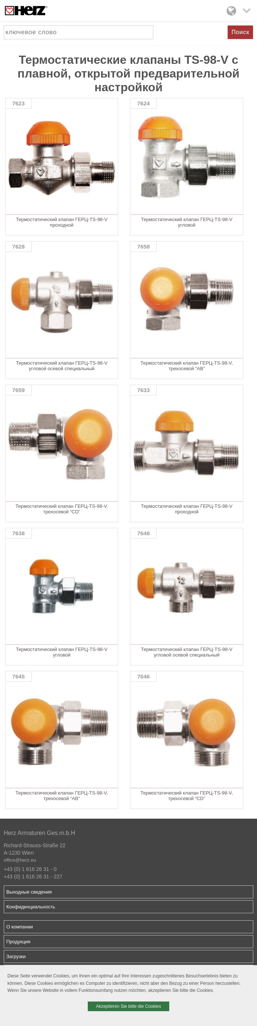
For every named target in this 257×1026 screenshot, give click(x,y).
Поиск (240, 32)
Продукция (18, 941)
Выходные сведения (29, 892)
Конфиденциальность (30, 907)
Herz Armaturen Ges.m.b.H (39, 833)
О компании (19, 927)
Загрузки (16, 956)
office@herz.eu (20, 860)
